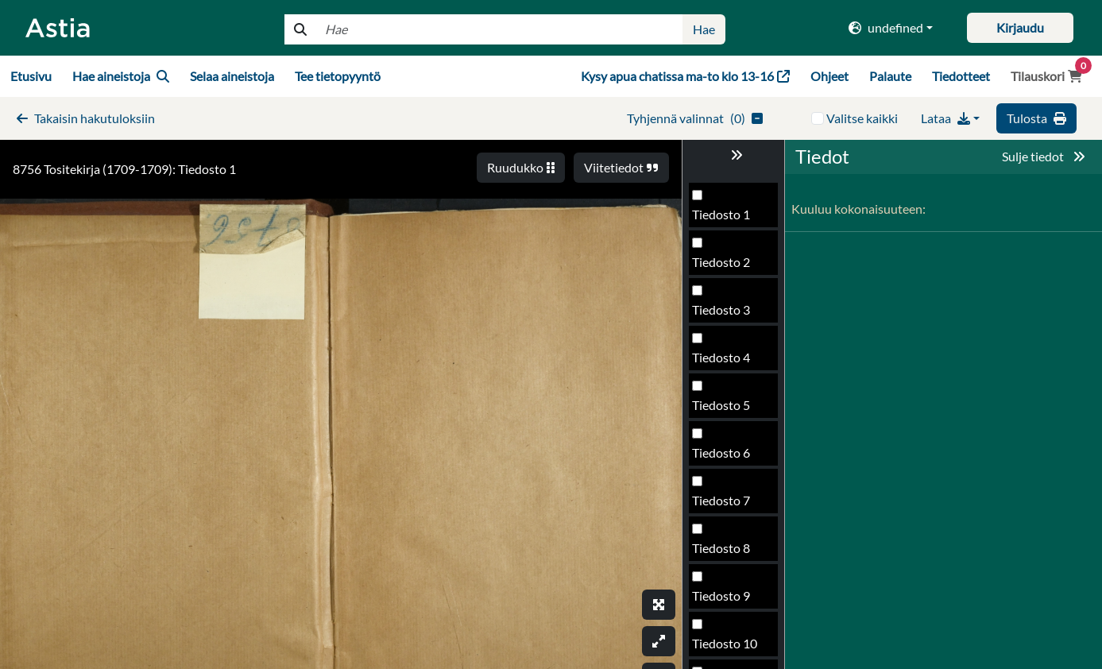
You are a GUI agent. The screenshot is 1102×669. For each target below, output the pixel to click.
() (695, 118)
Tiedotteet (961, 75)
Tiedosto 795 (728, 647)
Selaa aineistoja (232, 75)
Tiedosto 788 (728, 314)
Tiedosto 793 (728, 552)
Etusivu (31, 75)
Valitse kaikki (862, 118)
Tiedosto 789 (728, 361)
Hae (704, 29)
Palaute (890, 75)
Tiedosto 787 (728, 266)
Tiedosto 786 (728, 218)
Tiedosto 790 (728, 409)
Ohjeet (829, 75)
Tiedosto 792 (728, 504)
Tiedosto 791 (728, 457)
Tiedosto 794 (728, 600)
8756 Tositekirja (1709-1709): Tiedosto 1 (124, 168)
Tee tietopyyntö (338, 75)
